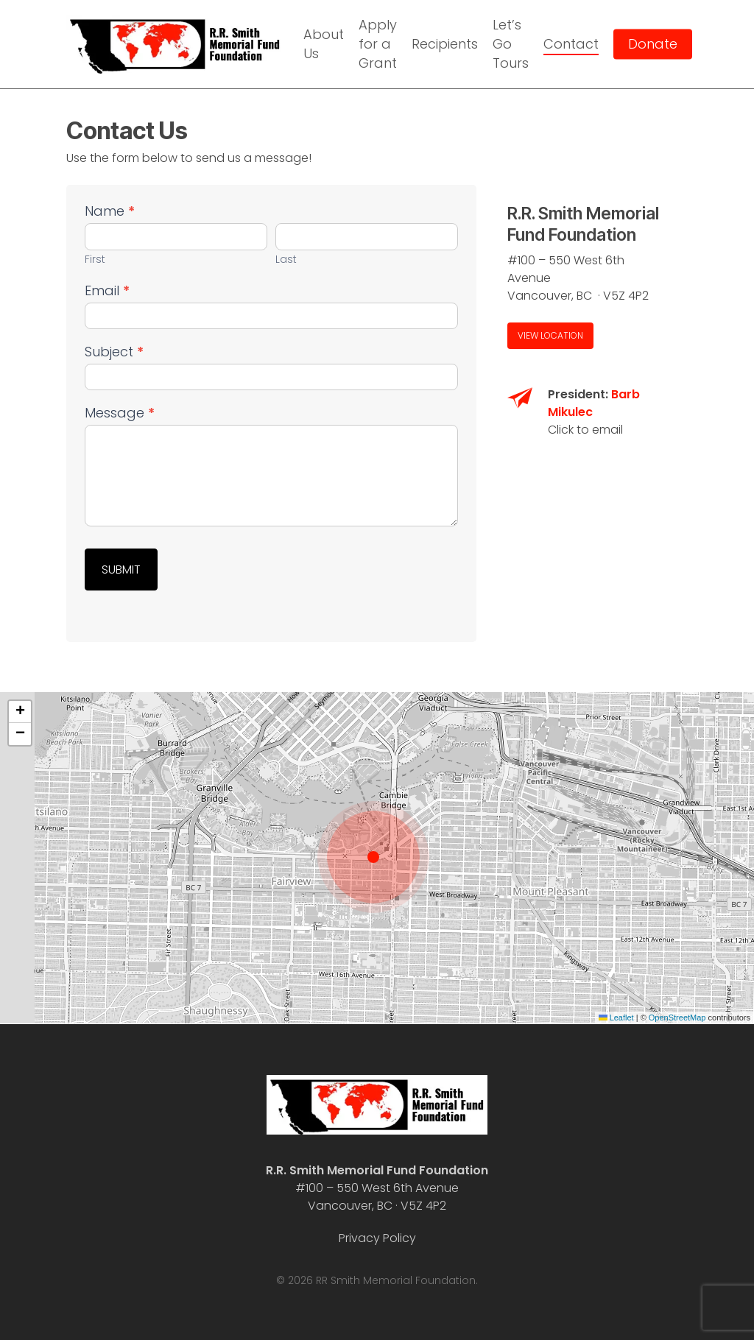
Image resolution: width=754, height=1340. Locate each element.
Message (120, 413)
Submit (121, 569)
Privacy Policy (377, 1238)
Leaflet (616, 1017)
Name (110, 211)
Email (107, 291)
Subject (114, 352)
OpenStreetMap (677, 1017)
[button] (550, 335)
